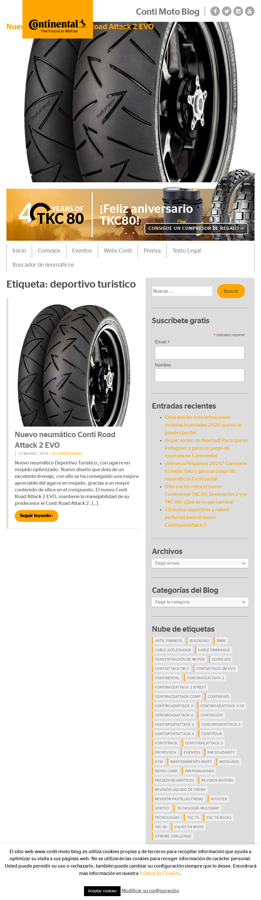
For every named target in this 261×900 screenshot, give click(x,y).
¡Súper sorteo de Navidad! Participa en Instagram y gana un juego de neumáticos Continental (206, 448)
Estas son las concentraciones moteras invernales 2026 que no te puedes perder (203, 425)
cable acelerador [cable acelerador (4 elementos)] (173, 650)
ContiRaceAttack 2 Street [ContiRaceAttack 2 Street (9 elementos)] (180, 687)
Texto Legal (187, 251)
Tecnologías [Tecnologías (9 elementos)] (167, 817)
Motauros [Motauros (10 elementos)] (229, 762)
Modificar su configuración (150, 890)
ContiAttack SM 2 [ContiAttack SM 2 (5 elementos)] (172, 669)
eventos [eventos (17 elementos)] (192, 752)
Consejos (49, 251)
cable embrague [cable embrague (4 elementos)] (214, 650)
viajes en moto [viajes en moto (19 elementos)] (189, 827)
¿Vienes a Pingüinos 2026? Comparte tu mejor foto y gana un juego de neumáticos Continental (206, 471)
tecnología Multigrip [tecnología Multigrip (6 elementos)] (198, 808)
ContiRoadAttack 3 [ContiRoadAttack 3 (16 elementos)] (174, 706)
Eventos (82, 251)
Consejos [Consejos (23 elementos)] (221, 659)
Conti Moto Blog (168, 12)
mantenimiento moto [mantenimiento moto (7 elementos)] (191, 762)
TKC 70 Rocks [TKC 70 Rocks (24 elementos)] (219, 817)
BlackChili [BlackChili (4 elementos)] (199, 641)
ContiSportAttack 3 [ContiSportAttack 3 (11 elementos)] (220, 724)
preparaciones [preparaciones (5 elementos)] (199, 771)
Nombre (163, 365)
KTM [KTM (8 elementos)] (159, 762)
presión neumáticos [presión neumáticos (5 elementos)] (174, 780)
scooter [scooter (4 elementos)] (219, 799)
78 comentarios (66, 453)
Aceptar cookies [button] (102, 891)
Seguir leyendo (36, 515)
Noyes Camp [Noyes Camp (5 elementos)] (166, 771)
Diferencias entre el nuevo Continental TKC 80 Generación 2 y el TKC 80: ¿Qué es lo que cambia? (206, 494)
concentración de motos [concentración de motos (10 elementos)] (180, 659)
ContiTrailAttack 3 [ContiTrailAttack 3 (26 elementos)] (204, 743)
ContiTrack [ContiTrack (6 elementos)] (166, 743)
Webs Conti (118, 251)
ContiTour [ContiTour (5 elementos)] (211, 734)
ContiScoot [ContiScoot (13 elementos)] (211, 715)
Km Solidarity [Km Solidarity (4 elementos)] (221, 752)
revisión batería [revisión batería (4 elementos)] (217, 780)
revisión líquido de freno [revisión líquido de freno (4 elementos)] (180, 790)
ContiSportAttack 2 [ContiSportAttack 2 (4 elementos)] (174, 724)
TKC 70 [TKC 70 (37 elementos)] (193, 817)
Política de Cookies (159, 873)
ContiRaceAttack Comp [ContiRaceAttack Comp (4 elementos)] (177, 696)
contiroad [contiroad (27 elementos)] (218, 696)
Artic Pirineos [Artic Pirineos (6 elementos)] (168, 641)
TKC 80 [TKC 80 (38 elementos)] (161, 827)
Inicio (19, 251)
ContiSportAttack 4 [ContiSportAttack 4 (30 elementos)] (174, 734)
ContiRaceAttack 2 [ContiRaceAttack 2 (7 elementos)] (205, 678)
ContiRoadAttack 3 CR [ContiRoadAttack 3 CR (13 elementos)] (222, 706)
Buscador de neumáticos (43, 265)
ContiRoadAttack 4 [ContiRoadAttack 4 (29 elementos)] (174, 715)
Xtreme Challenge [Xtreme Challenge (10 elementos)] (173, 836)
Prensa (152, 251)
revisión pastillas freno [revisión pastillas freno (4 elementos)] (179, 799)
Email (162, 342)
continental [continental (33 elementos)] (167, 678)
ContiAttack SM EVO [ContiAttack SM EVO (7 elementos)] (216, 669)
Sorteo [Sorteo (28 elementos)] (162, 808)
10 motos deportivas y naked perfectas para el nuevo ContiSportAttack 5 (197, 517)
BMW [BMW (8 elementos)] (221, 641)
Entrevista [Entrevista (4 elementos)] (165, 752)
